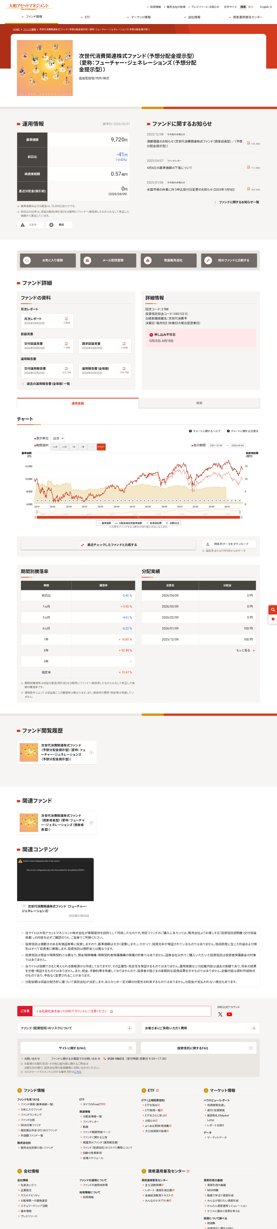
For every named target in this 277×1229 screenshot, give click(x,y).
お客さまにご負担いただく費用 (166, 1028)
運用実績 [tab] (78, 403)
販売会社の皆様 (176, 6)
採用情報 (155, 6)
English (264, 6)
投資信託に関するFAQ (192, 1048)
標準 (243, 6)
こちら (77, 1071)
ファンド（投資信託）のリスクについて (46, 1028)
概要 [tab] (199, 403)
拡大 (251, 6)
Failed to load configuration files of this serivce (41, 861)
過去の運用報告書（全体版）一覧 (48, 384)
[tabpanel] (138, 559)
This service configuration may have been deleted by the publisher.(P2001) (55, 870)
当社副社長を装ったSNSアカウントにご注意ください (73, 1011)
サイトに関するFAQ (72, 1048)
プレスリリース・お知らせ (205, 6)
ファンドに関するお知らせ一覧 (239, 202)
